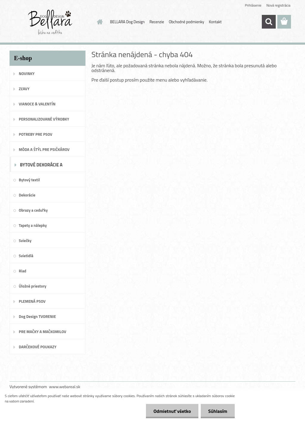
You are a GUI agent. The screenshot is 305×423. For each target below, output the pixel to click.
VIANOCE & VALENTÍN (37, 104)
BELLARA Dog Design (127, 22)
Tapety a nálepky (33, 225)
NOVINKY (27, 74)
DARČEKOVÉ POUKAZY (38, 347)
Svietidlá (26, 256)
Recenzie (157, 22)
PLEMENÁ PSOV (32, 301)
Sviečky (25, 241)
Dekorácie (27, 195)
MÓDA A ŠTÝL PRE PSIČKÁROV (44, 149)
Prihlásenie (253, 5)
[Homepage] (99, 22)
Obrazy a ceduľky (33, 210)
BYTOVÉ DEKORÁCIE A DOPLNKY (41, 166)
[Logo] (50, 22)
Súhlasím (217, 411)
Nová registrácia (278, 5)
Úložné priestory (32, 286)
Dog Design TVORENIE (37, 316)
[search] (269, 22)
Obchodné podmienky (186, 22)
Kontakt (215, 22)
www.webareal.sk (64, 386)
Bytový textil (29, 180)
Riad (22, 271)
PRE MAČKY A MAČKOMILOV (42, 332)
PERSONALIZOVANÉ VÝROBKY (44, 119)
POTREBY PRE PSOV (35, 134)
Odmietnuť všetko (172, 411)
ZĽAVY (24, 89)
